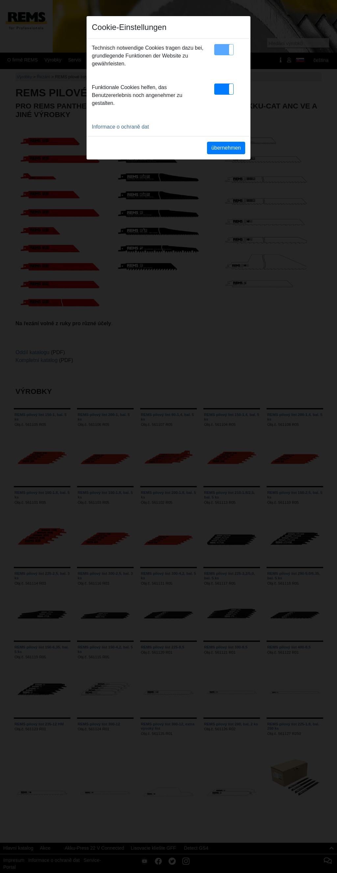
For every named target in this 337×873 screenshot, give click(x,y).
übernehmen (226, 148)
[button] (224, 49)
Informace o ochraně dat (120, 127)
